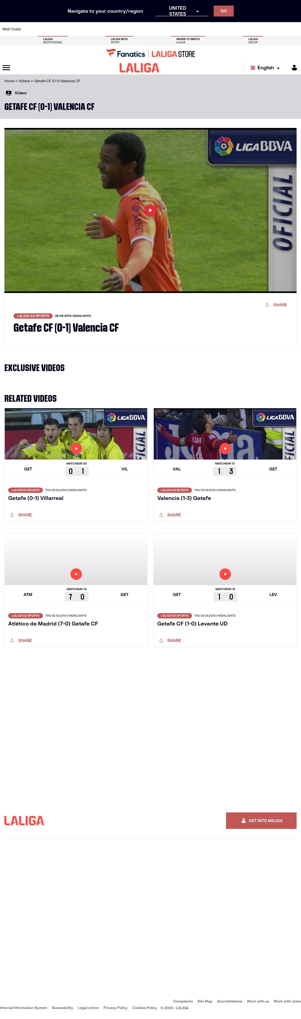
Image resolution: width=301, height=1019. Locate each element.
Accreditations (229, 1001)
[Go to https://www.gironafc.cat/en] (127, 29)
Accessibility (62, 1008)
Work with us (258, 1001)
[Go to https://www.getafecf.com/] (113, 29)
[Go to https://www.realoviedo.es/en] (238, 29)
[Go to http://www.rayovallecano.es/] (155, 29)
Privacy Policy (115, 1008)
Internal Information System (23, 1008)
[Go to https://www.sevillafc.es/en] (266, 29)
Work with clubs (287, 1001)
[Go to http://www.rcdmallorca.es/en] (197, 29)
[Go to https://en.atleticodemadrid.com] (44, 29)
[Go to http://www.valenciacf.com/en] (280, 29)
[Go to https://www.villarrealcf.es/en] (294, 29)
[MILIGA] (292, 67)
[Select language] (267, 68)
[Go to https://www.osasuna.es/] (58, 29)
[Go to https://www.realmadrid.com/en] (224, 29)
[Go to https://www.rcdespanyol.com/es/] (183, 29)
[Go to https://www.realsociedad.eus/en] (252, 29)
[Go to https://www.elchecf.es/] (85, 29)
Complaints (183, 1001)
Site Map (205, 1001)
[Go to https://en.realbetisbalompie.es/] (211, 29)
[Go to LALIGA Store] (150, 53)
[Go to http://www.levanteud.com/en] (141, 29)
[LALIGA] (139, 68)
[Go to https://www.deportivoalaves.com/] (72, 29)
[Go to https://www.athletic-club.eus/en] (30, 29)
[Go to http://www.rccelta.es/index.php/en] (169, 29)
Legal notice (88, 1008)
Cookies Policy (144, 1008)
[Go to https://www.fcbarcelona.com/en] (100, 29)
